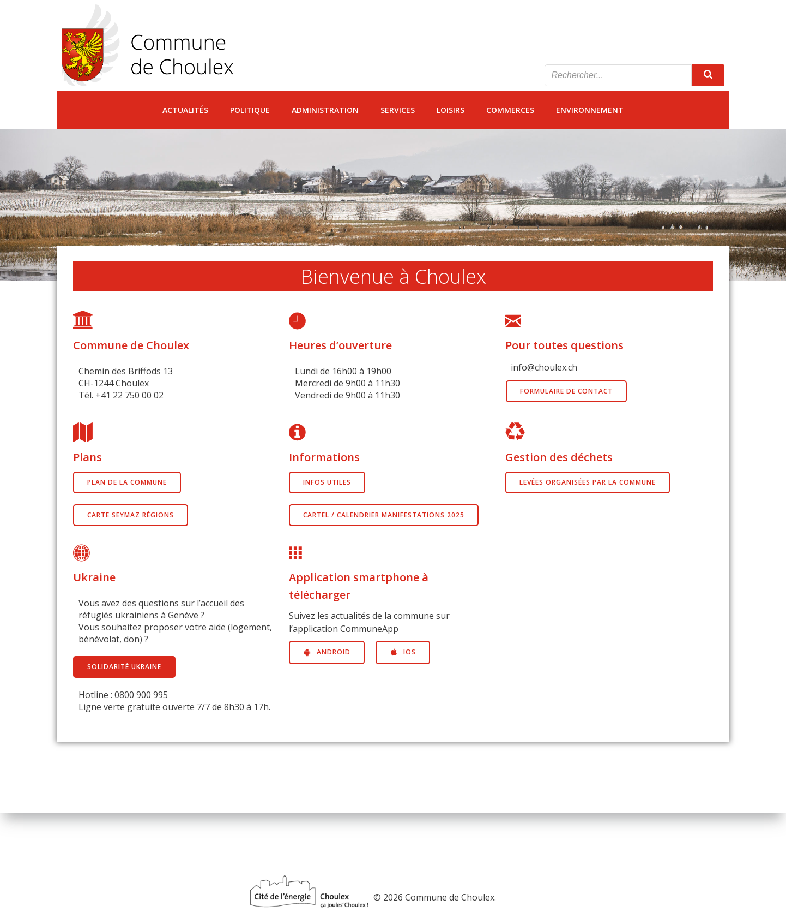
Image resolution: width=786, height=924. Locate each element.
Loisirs (450, 110)
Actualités (185, 110)
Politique (250, 110)
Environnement (590, 110)
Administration (325, 110)
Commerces (510, 110)
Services (397, 110)
